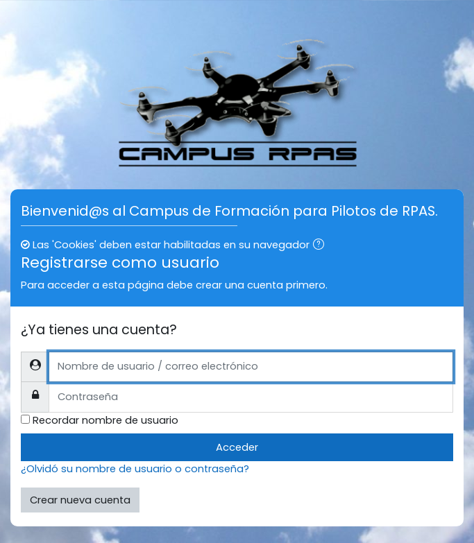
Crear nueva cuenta (80, 500)
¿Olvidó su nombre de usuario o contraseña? (135, 469)
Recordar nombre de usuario (105, 420)
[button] (321, 245)
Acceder (237, 447)
